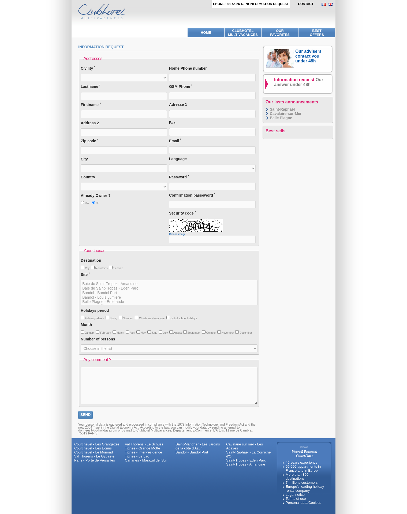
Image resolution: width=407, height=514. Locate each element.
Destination (91, 260)
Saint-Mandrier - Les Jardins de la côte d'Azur (198, 446)
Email (175, 140)
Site (85, 274)
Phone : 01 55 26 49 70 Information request (251, 4)
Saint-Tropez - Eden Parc (246, 460)
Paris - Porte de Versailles (94, 460)
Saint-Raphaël (282, 109)
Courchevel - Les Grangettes (97, 444)
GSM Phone (180, 86)
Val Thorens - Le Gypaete (94, 456)
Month (86, 324)
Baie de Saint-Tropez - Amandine (169, 284)
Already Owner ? (95, 195)
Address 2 (90, 123)
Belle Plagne (281, 118)
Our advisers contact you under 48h (308, 56)
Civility (88, 68)
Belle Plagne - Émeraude (169, 301)
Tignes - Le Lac (137, 456)
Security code (182, 213)
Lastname (90, 86)
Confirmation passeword (192, 195)
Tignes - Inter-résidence (143, 452)
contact (305, 4)
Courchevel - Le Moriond (93, 452)
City (84, 159)
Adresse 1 (178, 104)
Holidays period (95, 310)
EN (331, 4)
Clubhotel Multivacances (243, 33)
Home (206, 33)
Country (88, 177)
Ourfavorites (280, 33)
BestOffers (317, 33)
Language (178, 159)
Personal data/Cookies (303, 503)
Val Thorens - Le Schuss (144, 444)
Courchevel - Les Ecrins (93, 448)
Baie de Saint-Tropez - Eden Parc (169, 288)
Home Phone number (188, 68)
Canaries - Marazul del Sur (146, 460)
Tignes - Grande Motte (142, 448)
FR (325, 4)
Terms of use (296, 499)
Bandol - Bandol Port (169, 293)
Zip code (89, 140)
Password (179, 177)
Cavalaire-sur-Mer (285, 113)
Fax (172, 123)
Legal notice (295, 495)
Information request (298, 82)
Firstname (91, 104)
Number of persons (98, 339)
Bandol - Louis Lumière (169, 297)
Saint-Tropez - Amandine (245, 464)
